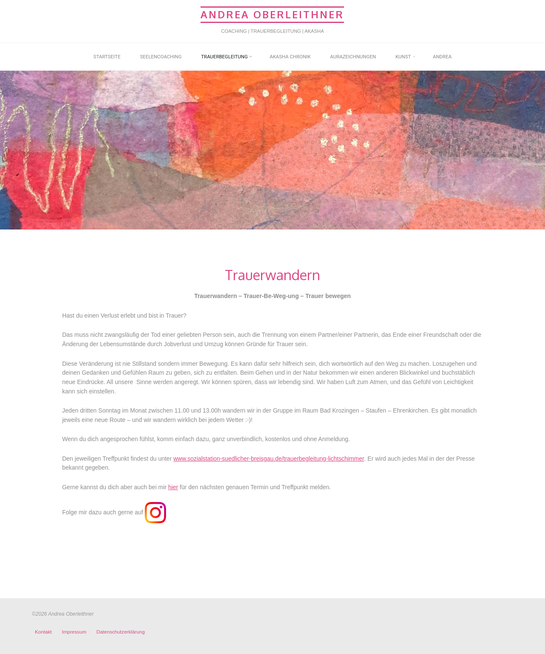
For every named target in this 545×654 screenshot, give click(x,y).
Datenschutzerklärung (121, 631)
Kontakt (43, 631)
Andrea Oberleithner (272, 14)
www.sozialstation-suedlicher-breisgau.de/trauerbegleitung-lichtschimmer (269, 458)
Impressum (74, 631)
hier (173, 487)
